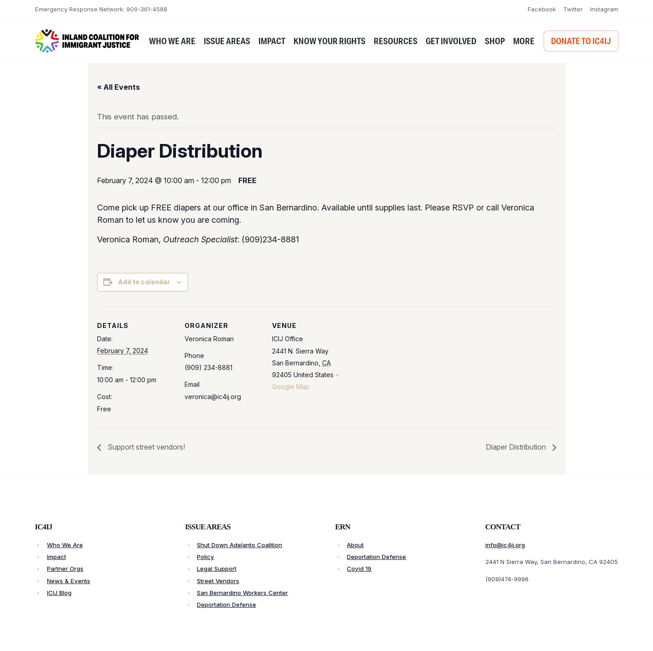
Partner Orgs (65, 568)
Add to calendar (144, 282)
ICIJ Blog (59, 592)
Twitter (573, 9)
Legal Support (217, 568)
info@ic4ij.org (505, 544)
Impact (56, 556)
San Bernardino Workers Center (242, 592)
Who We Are (65, 544)
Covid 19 (359, 568)
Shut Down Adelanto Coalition (239, 544)
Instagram (604, 9)
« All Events (118, 87)
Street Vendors (218, 580)
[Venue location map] (408, 369)
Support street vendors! (145, 446)
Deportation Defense (226, 604)
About (355, 544)
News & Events (68, 580)
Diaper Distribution (517, 446)
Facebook (542, 9)
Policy (205, 556)
